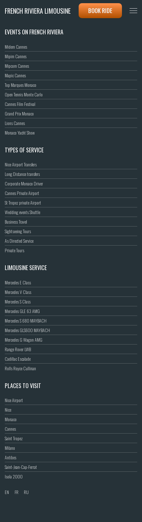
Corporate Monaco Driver (24, 183)
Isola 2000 (14, 476)
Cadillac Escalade (18, 358)
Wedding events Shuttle (22, 212)
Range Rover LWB (18, 349)
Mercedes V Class (18, 292)
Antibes (10, 457)
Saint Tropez (14, 438)
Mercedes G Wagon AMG (23, 339)
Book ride (100, 10)
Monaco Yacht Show (20, 132)
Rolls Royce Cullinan (20, 368)
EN (7, 492)
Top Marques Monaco (20, 84)
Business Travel (16, 221)
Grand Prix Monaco (19, 113)
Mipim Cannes (15, 56)
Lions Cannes (15, 123)
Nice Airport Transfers (21, 164)
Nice (8, 409)
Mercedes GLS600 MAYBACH (27, 330)
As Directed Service (19, 240)
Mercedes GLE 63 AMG (22, 311)
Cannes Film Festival (20, 104)
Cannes (10, 428)
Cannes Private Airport (22, 193)
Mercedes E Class (18, 282)
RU (26, 492)
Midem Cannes (16, 46)
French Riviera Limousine (38, 11)
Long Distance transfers (22, 174)
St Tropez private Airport (23, 202)
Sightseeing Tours (18, 231)
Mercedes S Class (18, 301)
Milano (10, 447)
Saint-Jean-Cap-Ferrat (21, 466)
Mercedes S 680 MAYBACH (25, 320)
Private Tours (14, 250)
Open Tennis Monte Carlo (24, 94)
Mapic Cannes (15, 75)
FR (16, 492)
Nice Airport (14, 400)
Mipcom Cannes (17, 65)
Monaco (11, 419)
